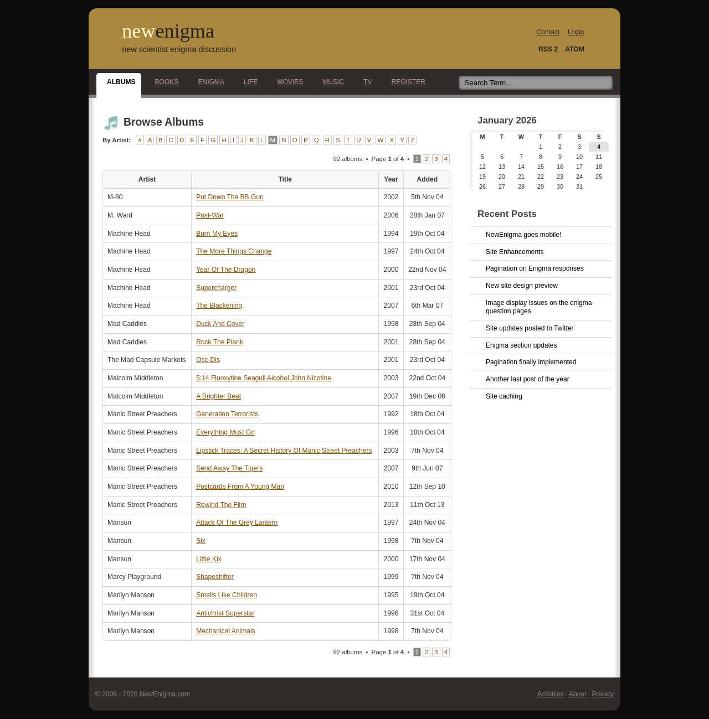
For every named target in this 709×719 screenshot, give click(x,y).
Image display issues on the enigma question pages (539, 307)
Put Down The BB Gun (230, 197)
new (168, 31)
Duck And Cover (220, 324)
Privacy (603, 694)
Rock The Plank (219, 342)
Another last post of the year (527, 379)
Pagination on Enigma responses (535, 268)
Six (200, 541)
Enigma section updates (521, 345)
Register (405, 82)
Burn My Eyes (217, 233)
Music (330, 82)
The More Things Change (233, 251)
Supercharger (216, 288)
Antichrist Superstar (225, 613)
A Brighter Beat (218, 396)
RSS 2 (548, 49)
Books (164, 82)
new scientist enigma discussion (179, 49)
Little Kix (209, 559)
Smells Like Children (226, 595)
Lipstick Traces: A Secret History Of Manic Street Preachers (284, 450)
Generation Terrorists (227, 414)
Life (248, 82)
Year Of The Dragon (225, 269)
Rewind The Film (221, 505)
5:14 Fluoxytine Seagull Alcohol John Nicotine (263, 378)
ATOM (574, 49)
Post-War (210, 215)
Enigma (208, 82)
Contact (548, 32)
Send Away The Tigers (229, 468)
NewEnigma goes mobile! (524, 235)
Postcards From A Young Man (240, 486)
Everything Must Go (225, 432)
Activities (550, 694)
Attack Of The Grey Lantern (237, 522)
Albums (118, 82)
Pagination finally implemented (531, 362)
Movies (287, 82)
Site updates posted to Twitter (530, 328)
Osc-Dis (208, 360)
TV (364, 82)
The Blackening (219, 305)
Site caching (504, 396)
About (577, 694)
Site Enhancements (514, 252)
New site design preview (522, 285)
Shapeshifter (215, 577)
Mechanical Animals (225, 631)
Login (576, 32)
